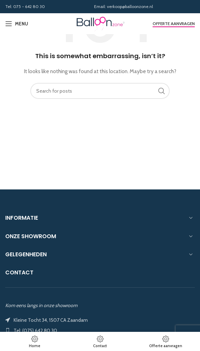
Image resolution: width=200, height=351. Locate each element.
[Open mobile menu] (17, 24)
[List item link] (100, 330)
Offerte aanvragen (174, 23)
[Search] (100, 91)
